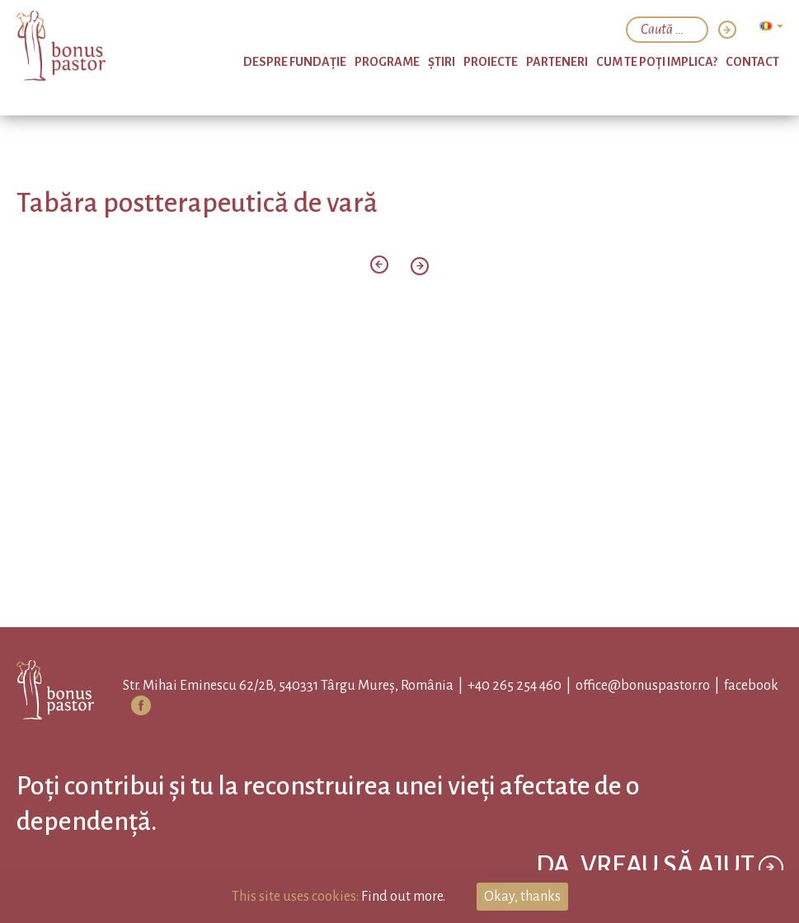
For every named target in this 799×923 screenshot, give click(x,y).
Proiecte (490, 61)
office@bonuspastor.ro (643, 685)
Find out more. (403, 896)
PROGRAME (387, 61)
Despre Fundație (294, 61)
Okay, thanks (522, 896)
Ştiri (441, 61)
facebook (751, 685)
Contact (752, 61)
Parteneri (557, 61)
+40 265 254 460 (515, 685)
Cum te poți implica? (656, 61)
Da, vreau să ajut (659, 867)
